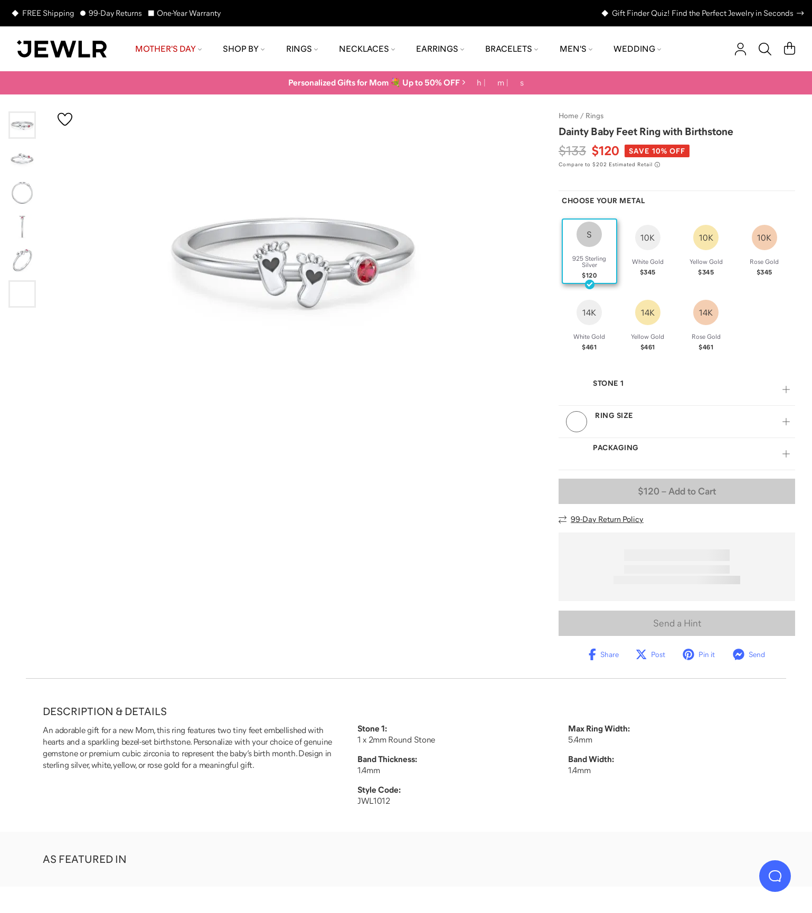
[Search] (765, 49)
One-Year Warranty (189, 13)
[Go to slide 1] (22, 125)
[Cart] (789, 49)
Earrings (440, 48)
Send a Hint (677, 623)
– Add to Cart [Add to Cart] (677, 491)
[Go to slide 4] (22, 226)
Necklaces (367, 48)
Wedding (637, 48)
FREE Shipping (48, 13)
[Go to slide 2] (22, 159)
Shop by (244, 48)
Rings (302, 48)
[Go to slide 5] (22, 260)
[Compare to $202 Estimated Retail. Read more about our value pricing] (609, 164)
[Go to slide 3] (22, 192)
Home (568, 115)
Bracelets (511, 48)
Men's (576, 48)
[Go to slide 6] (22, 294)
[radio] (589, 251)
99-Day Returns (115, 13)
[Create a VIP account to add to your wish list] (65, 119)
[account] (740, 49)
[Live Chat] (775, 876)
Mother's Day (168, 48)
